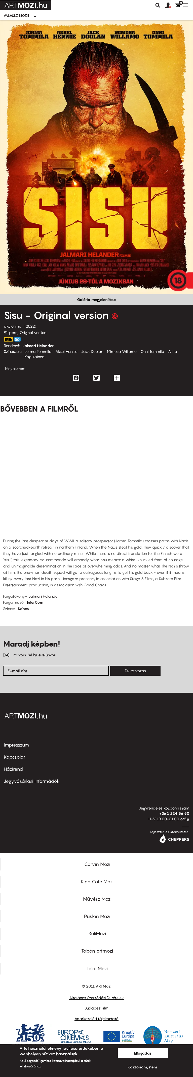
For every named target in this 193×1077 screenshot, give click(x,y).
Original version (33, 332)
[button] (170, 5)
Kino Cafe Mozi (97, 881)
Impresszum (16, 745)
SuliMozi (97, 933)
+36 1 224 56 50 (174, 813)
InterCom (35, 602)
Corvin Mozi (97, 864)
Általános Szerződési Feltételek (96, 997)
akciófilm (12, 326)
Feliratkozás (135, 670)
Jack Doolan (92, 351)
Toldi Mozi (97, 968)
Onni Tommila (152, 351)
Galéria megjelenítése (96, 299)
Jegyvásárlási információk (32, 781)
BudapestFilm (96, 1008)
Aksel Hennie (66, 351)
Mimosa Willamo (122, 351)
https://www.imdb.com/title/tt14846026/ (8, 339)
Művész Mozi (97, 899)
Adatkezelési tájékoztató (96, 1018)
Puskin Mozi (97, 916)
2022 (30, 326)
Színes (23, 608)
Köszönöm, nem (142, 1067)
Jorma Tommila (38, 351)
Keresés (157, 5)
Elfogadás (143, 1053)
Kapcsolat (14, 757)
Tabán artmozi (97, 951)
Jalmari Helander (38, 345)
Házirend (13, 769)
